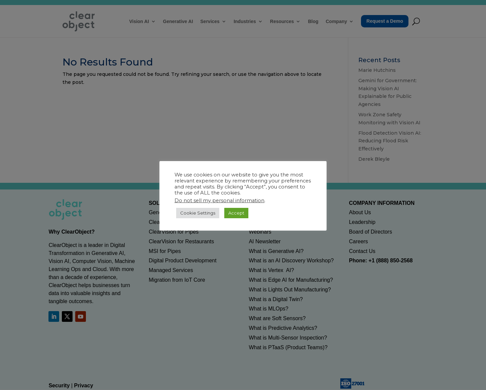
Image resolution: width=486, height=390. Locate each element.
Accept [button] (236, 213)
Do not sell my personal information (219, 201)
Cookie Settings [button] (197, 213)
